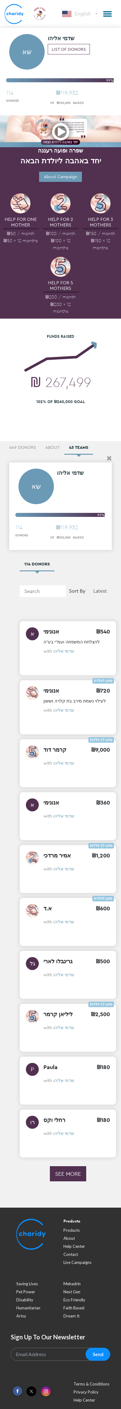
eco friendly (74, 1299)
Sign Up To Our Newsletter (48, 1337)
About (69, 1238)
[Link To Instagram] (45, 1392)
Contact (70, 1254)
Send (98, 1354)
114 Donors (37, 564)
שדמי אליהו (63, 651)
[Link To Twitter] (31, 1391)
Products (71, 1230)
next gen (71, 1291)
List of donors (69, 49)
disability (24, 1299)
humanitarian (28, 1307)
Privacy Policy (86, 1392)
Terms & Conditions (91, 1383)
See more (68, 1173)
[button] (107, 14)
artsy (21, 1315)
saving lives (27, 1283)
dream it (71, 1315)
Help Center (74, 1246)
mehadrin (72, 1283)
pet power (25, 1291)
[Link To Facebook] (17, 1391)
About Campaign (60, 176)
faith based (73, 1307)
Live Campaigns (77, 1262)
